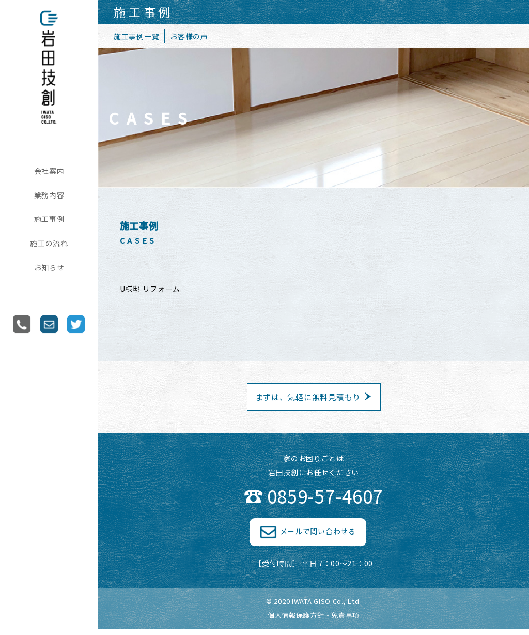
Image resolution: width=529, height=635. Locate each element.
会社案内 (49, 170)
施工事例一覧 (136, 36)
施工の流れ (49, 243)
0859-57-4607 (325, 502)
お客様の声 (189, 36)
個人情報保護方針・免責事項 (314, 621)
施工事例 (49, 219)
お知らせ (49, 267)
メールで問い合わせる (318, 537)
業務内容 (49, 195)
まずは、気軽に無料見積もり (308, 400)
